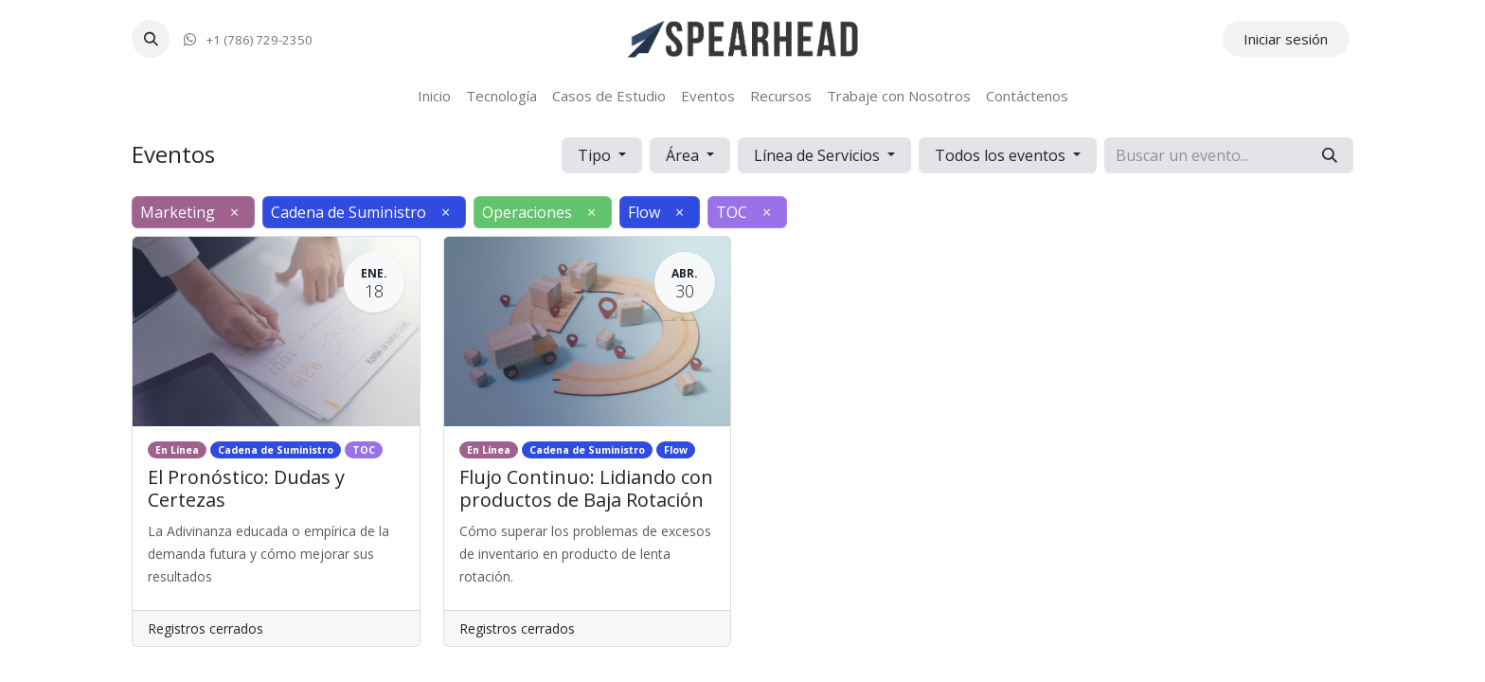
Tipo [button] (596, 155)
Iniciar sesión (1285, 38)
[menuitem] (434, 96)
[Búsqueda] (1329, 155)
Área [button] (684, 155)
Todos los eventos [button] (1002, 155)
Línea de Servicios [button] (819, 155)
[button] (151, 39)
